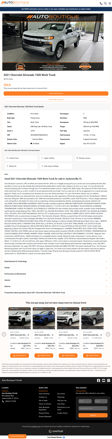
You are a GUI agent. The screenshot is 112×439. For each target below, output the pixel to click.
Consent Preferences (17, 436)
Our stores (61, 394)
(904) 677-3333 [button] (9, 401)
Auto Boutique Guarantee (44, 408)
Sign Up (93, 415)
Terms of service (45, 404)
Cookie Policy (62, 413)
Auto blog (60, 404)
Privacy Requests (45, 417)
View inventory (44, 394)
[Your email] (93, 408)
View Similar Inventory (56, 99)
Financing (60, 397)
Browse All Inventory (56, 93)
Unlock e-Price (20, 355)
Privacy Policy (44, 413)
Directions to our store (63, 408)
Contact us (43, 397)
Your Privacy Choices (56, 437)
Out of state (43, 400)
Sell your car (61, 400)
